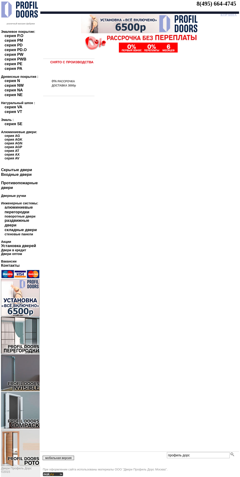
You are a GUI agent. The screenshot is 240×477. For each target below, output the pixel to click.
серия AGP (13, 147)
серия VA (13, 107)
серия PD (13, 45)
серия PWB (15, 59)
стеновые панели (18, 234)
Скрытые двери (16, 170)
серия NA (13, 90)
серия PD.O (15, 50)
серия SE (13, 124)
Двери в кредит (13, 250)
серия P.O (13, 36)
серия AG (12, 136)
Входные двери (16, 174)
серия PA (13, 68)
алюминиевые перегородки (18, 209)
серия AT (11, 151)
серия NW (14, 85)
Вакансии (8, 261)
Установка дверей (18, 246)
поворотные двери (19, 216)
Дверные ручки (13, 196)
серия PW (13, 54)
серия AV (11, 158)
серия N (12, 81)
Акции (6, 242)
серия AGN (13, 143)
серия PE (13, 64)
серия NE (13, 95)
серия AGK (13, 139)
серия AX (11, 154)
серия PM (13, 40)
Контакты (10, 265)
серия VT (13, 111)
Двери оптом (11, 254)
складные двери (20, 230)
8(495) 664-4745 (216, 3)
